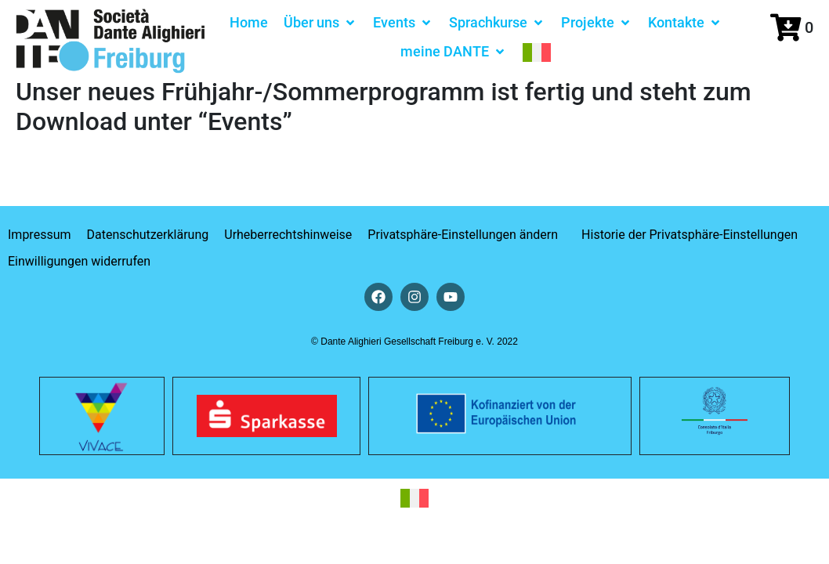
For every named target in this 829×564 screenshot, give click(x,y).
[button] (320, 22)
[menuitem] (537, 51)
